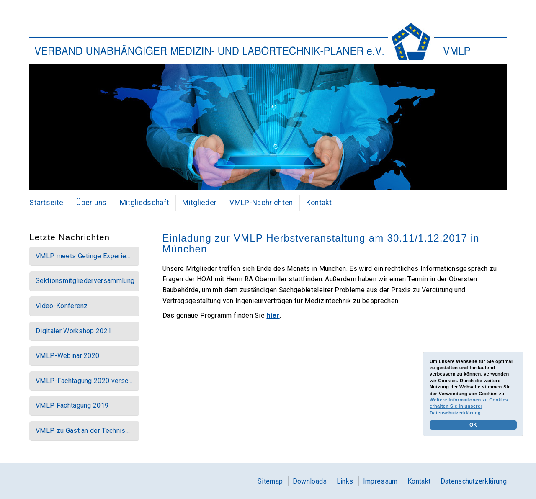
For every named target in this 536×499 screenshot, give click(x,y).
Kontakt (319, 202)
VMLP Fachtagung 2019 (72, 405)
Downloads (310, 481)
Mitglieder (199, 202)
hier (272, 315)
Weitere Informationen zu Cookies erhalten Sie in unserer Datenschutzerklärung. (469, 406)
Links (345, 481)
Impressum (380, 481)
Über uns (91, 202)
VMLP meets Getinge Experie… (83, 256)
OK (473, 425)
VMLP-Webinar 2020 (67, 356)
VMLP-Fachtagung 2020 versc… (84, 381)
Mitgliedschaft (144, 202)
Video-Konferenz (62, 306)
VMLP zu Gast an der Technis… (83, 431)
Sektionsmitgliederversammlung (85, 281)
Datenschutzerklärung (474, 481)
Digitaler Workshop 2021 (73, 331)
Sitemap (270, 481)
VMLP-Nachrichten (261, 202)
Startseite (46, 202)
